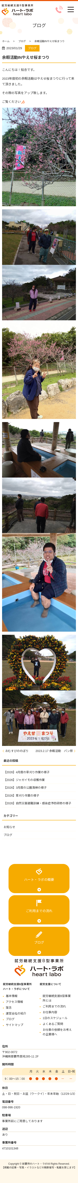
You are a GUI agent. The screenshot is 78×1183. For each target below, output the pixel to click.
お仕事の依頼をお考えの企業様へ (57, 1032)
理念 (9, 1007)
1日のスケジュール (55, 1018)
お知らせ (9, 827)
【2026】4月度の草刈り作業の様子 (27, 772)
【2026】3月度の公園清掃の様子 (25, 787)
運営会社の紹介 (16, 1013)
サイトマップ (14, 1025)
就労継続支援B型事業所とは (57, 998)
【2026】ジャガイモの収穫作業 (24, 780)
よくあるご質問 (53, 1024)
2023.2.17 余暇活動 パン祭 (54, 751)
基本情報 (11, 996)
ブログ (22, 41)
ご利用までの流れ (39, 911)
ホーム (6, 41)
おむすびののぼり (16, 751)
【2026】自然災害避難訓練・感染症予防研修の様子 (37, 803)
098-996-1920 (11, 1107)
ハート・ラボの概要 (39, 879)
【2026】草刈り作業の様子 (21, 795)
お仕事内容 (50, 1012)
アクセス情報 (14, 1001)
